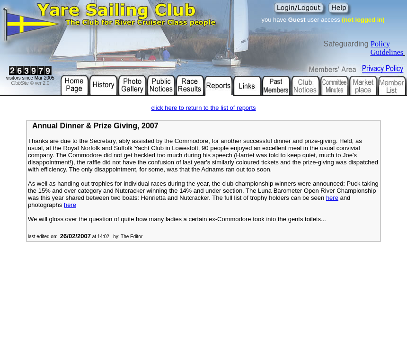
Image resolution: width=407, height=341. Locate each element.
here (332, 197)
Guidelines (387, 52)
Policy (380, 44)
